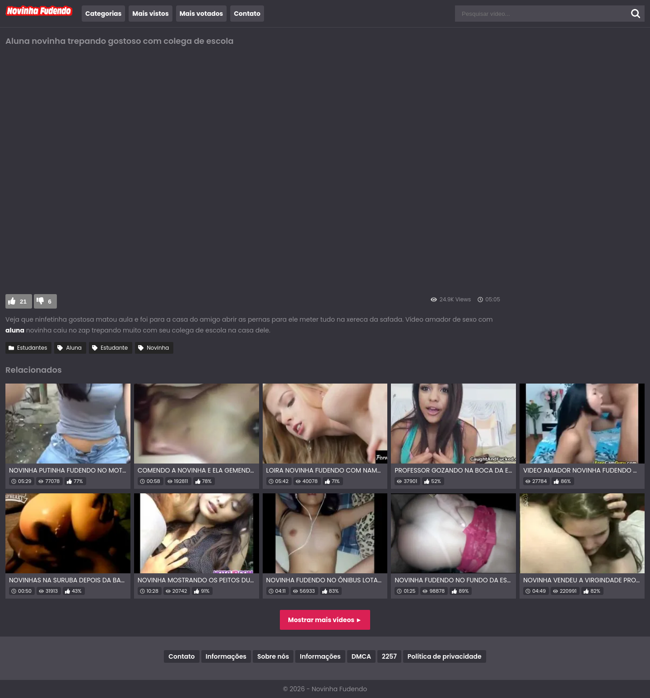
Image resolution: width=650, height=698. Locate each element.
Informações (226, 656)
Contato (247, 13)
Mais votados (201, 13)
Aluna (74, 347)
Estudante (114, 347)
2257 (389, 656)
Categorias (103, 13)
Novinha (158, 347)
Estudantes (32, 347)
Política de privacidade (445, 656)
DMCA (361, 656)
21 (23, 301)
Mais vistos (150, 13)
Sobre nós (273, 656)
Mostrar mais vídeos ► (325, 619)
